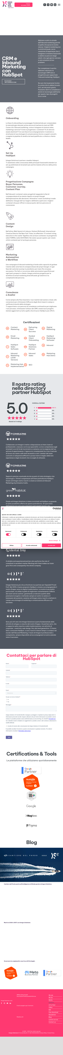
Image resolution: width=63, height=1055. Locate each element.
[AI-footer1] (22, 1019)
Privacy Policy (43, 1033)
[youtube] (51, 4)
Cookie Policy (51, 1033)
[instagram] (48, 4)
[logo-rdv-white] (22, 1008)
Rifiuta (11, 545)
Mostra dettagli (53, 540)
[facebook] (44, 4)
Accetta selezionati (31, 545)
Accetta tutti (51, 545)
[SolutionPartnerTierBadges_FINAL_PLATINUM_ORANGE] (31, 775)
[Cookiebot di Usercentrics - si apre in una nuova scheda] (54, 508)
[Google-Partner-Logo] (52, 970)
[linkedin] (55, 4)
